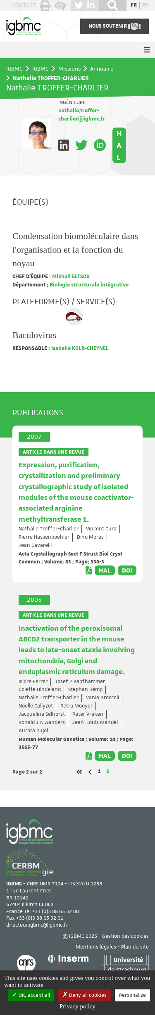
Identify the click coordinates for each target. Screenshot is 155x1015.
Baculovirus (34, 335)
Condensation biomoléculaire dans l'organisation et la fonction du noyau (75, 249)
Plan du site (135, 947)
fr (134, 5)
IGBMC (14, 68)
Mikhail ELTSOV (70, 276)
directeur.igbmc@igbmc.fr (37, 925)
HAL (119, 145)
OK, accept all (31, 995)
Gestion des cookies (125, 936)
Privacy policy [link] (77, 1006)
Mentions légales (96, 947)
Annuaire (102, 68)
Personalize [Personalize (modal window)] (132, 995)
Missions (69, 68)
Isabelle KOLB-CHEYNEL (79, 348)
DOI (127, 570)
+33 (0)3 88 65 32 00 (55, 911)
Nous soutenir (114, 26)
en (145, 5)
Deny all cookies (84, 995)
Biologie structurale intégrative (88, 285)
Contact (23, 5)
